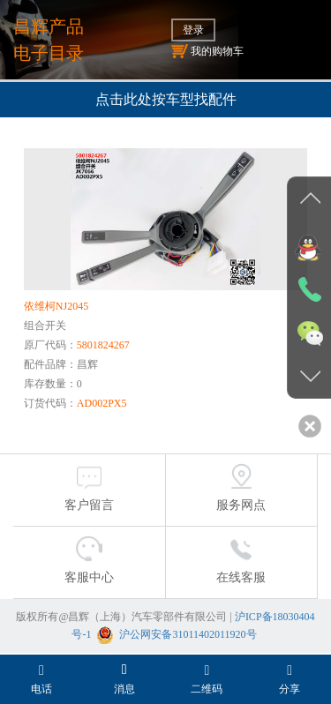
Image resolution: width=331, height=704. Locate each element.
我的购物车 (207, 51)
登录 (193, 30)
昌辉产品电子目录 (48, 40)
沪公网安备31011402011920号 (187, 634)
